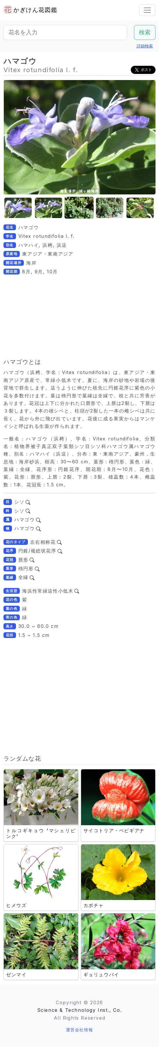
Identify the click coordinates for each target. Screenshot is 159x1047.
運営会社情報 (79, 1029)
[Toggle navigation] (147, 10)
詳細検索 (145, 45)
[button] (18, 208)
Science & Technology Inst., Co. (79, 1010)
